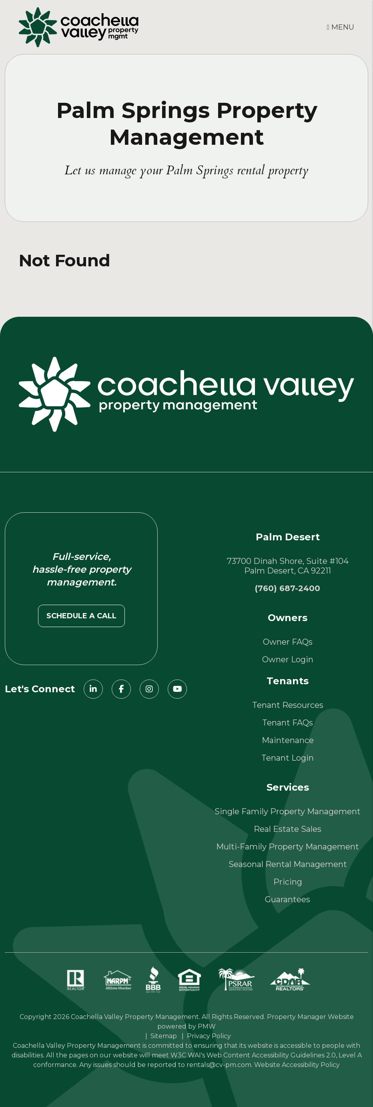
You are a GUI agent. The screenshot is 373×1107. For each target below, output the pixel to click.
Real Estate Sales (287, 829)
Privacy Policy (209, 1036)
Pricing (287, 882)
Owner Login (287, 659)
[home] (78, 26)
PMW (207, 1026)
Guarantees (287, 899)
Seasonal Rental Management (288, 864)
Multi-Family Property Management (287, 846)
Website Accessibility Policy (297, 1065)
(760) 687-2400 (287, 588)
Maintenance (288, 740)
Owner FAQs (288, 642)
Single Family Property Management (288, 811)
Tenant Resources (287, 705)
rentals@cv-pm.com (218, 1065)
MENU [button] (341, 27)
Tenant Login (287, 758)
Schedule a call (81, 615)
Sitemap (163, 1036)
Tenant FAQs (287, 722)
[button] (93, 689)
